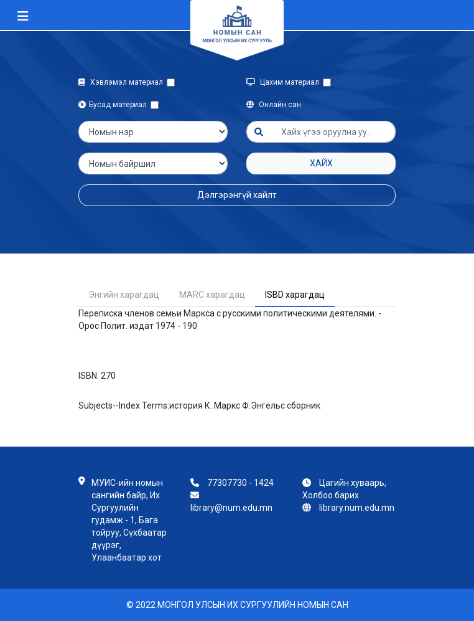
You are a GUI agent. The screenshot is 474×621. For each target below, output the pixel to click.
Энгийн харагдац (123, 295)
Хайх (321, 163)
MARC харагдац (212, 295)
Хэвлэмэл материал (122, 82)
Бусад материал (114, 104)
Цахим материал (284, 82)
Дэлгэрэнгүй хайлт (237, 195)
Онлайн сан (273, 104)
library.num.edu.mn (356, 508)
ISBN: (88, 376)
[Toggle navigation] (23, 16)
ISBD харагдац (295, 295)
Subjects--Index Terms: (123, 405)
